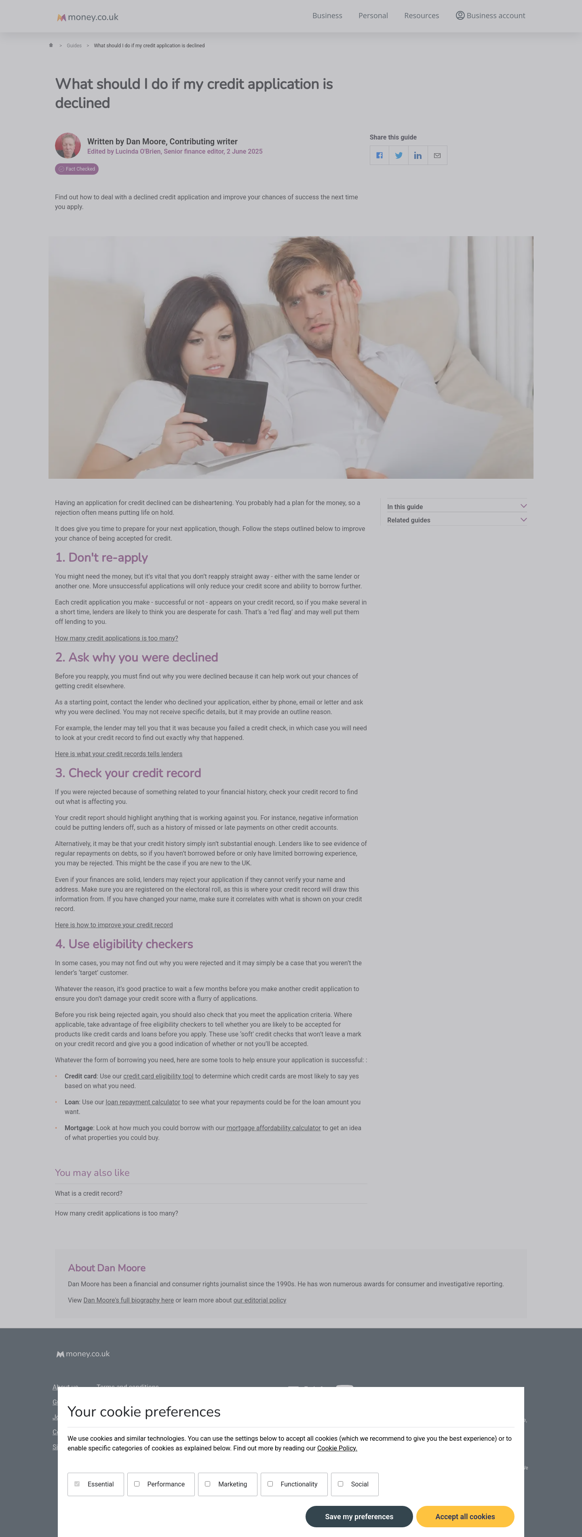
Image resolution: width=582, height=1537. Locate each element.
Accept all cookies (466, 1516)
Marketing (226, 1484)
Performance (159, 1484)
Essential (94, 1484)
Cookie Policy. (337, 1448)
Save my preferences (359, 1516)
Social (353, 1484)
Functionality (293, 1484)
